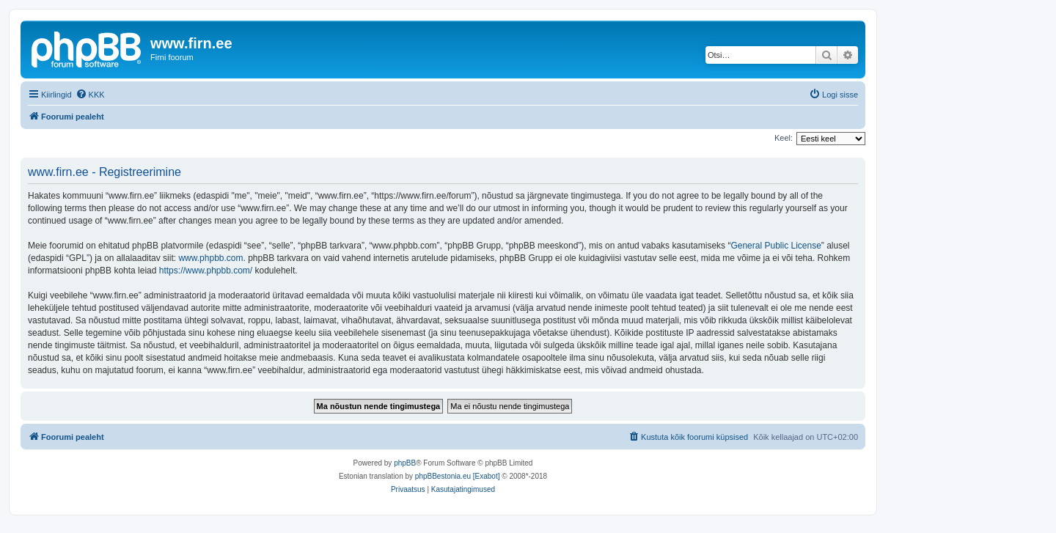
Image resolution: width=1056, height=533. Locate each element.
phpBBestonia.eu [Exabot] (457, 476)
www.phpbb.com (210, 258)
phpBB (405, 463)
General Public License (775, 245)
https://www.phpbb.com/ (205, 270)
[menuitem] (90, 94)
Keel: (783, 137)
